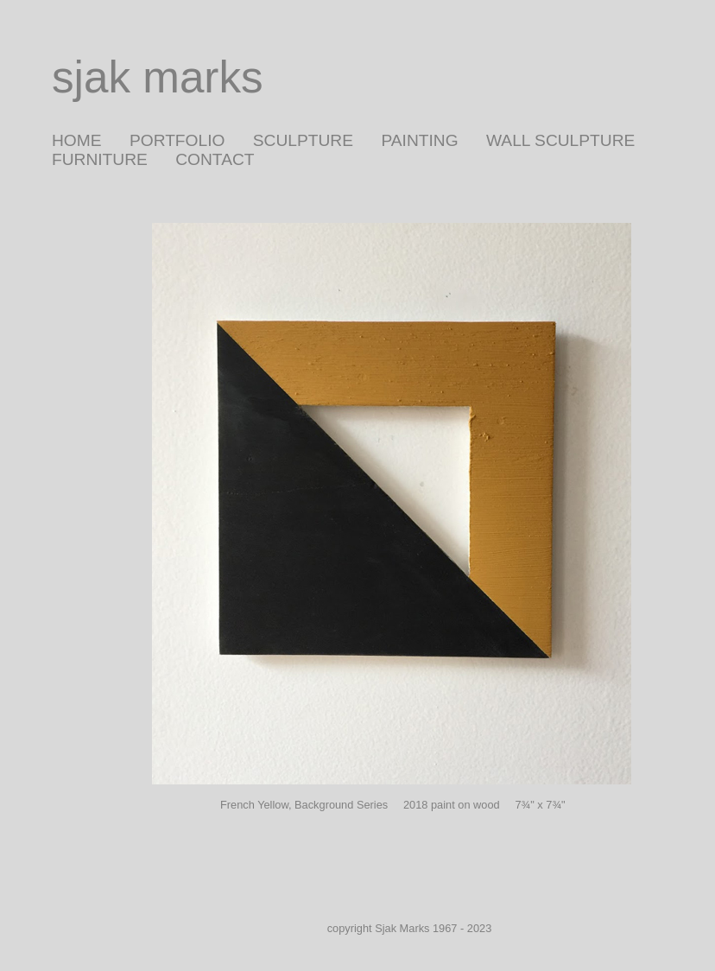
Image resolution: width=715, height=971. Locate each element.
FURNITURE (100, 159)
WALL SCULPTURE (560, 140)
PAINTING (419, 140)
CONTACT (214, 159)
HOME (77, 140)
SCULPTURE (303, 140)
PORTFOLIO (177, 140)
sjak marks (157, 77)
